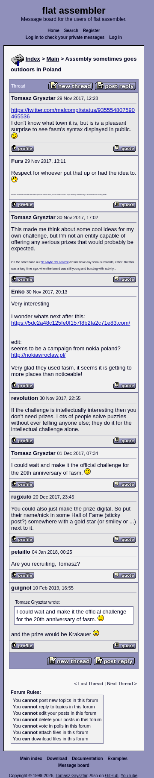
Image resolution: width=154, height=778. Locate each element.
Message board (73, 765)
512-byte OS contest (54, 262)
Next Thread (120, 683)
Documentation (87, 758)
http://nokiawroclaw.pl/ (38, 355)
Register (91, 30)
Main (53, 59)
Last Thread (91, 683)
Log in (115, 37)
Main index (31, 758)
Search (71, 30)
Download (57, 758)
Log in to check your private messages (65, 37)
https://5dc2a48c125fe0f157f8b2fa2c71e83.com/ (70, 323)
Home (53, 30)
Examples (117, 758)
